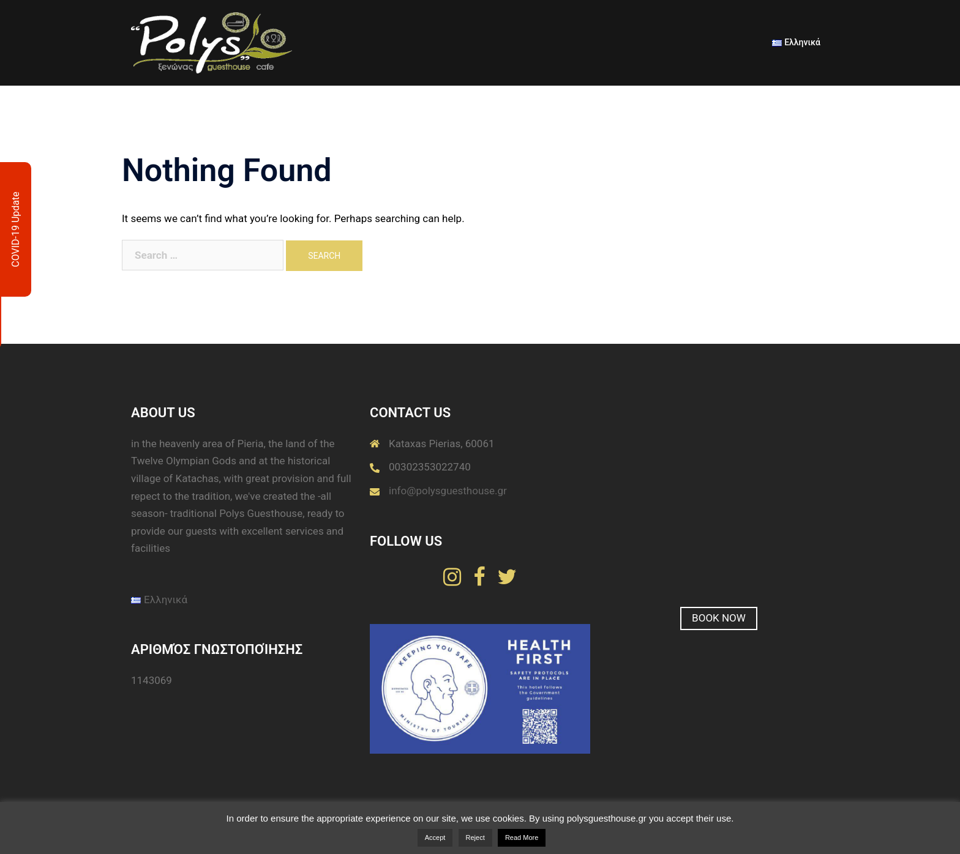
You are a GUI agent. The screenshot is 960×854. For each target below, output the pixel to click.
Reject (475, 837)
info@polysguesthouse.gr (448, 491)
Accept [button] (435, 837)
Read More (521, 837)
